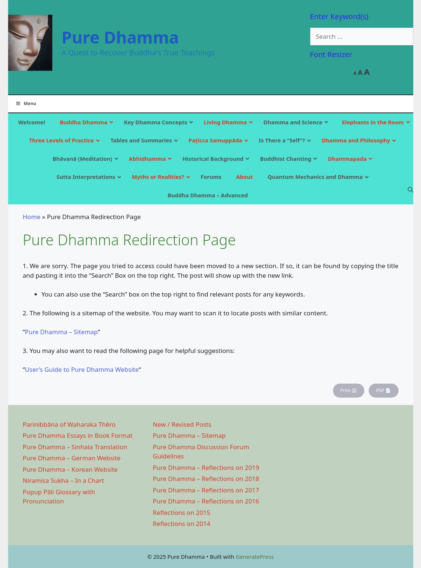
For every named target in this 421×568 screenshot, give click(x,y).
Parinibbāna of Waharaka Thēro (69, 424)
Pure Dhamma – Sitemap (61, 332)
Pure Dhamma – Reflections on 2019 (206, 467)
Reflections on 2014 (181, 523)
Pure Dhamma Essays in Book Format (78, 435)
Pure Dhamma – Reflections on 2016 (206, 501)
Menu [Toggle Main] (25, 103)
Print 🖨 (348, 390)
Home (32, 216)
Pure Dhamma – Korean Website (70, 469)
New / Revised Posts (182, 424)
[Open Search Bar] (410, 189)
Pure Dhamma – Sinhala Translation (75, 447)
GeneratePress (255, 556)
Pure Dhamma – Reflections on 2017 (206, 490)
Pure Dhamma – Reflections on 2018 (206, 478)
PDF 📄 (383, 390)
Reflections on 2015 (181, 512)
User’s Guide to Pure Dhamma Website (82, 369)
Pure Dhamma (120, 37)
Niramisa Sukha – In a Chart (63, 480)
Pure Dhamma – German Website (72, 458)
